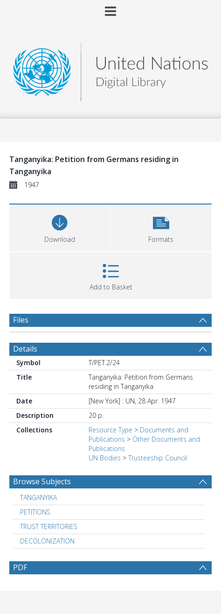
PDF (20, 567)
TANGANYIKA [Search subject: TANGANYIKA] (38, 497)
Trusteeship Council (157, 457)
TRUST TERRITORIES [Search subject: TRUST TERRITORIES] (48, 526)
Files (20, 320)
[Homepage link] (110, 69)
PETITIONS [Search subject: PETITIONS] (35, 512)
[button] (160, 227)
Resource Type (110, 429)
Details (25, 349)
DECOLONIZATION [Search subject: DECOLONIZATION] (47, 540)
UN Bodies (105, 457)
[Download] (59, 227)
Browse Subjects (42, 481)
